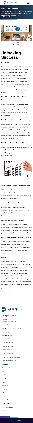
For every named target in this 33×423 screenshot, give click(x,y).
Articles (16, 42)
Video (3, 382)
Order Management (7, 346)
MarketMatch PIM (7, 335)
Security (4, 410)
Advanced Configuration (9, 360)
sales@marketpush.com (9, 321)
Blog (3, 371)
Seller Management (7, 342)
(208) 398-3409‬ (6, 319)
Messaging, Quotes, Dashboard (11, 357)
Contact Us (5, 400)
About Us (4, 392)
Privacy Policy (6, 403)
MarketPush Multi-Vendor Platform (12, 328)
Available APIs (6, 364)
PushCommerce (6, 332)
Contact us (4, 289)
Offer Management (7, 349)
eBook (4, 374)
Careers (4, 396)
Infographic (5, 385)
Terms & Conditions (7, 407)
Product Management (8, 353)
